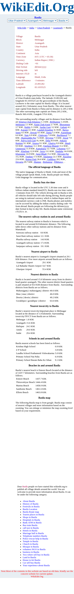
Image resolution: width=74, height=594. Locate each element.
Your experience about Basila (36, 565)
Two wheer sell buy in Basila (36, 554)
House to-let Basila (31, 560)
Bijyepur (50, 138)
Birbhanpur (55, 122)
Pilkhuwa (58, 162)
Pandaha (59, 151)
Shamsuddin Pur (28, 138)
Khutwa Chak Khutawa (29, 122)
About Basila (29, 501)
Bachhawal (62, 135)
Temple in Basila (30, 541)
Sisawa (35, 143)
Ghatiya (52, 143)
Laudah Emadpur (45, 130)
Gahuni (63, 127)
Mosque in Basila (31, 546)
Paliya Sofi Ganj (28, 140)
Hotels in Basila (30, 530)
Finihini (29, 156)
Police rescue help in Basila (35, 538)
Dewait (33, 132)
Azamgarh (58, 28)
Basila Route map (31, 512)
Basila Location (30, 509)
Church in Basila (30, 544)
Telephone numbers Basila (35, 536)
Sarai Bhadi (41, 154)
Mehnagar (20, 124)
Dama (49, 132)
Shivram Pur (63, 154)
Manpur (37, 162)
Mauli (68, 143)
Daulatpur (47, 156)
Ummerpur (21, 148)
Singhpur (28, 146)
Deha (48, 140)
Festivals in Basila (31, 506)
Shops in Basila (30, 517)
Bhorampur (65, 124)
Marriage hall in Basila (33, 533)
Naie (26, 135)
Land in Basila (29, 557)
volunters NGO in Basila (34, 549)
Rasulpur (67, 156)
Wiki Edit (21, 28)
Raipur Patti (31, 159)
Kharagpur (20, 154)
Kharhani (25, 151)
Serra (42, 151)
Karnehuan (66, 132)
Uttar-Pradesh (43, 28)
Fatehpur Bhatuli (51, 146)
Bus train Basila (30, 525)
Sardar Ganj (45, 127)
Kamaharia (41, 148)
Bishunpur (47, 162)
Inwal (65, 138)
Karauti (24, 130)
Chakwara (42, 135)
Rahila (27, 127)
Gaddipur (51, 159)
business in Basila (31, 552)
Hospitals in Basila (31, 520)
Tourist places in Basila (33, 514)
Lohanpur (61, 148)
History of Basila (30, 504)
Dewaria (19, 162)
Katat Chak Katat (42, 124)
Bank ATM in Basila (32, 522)
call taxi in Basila (31, 528)
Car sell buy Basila (31, 563)
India (31, 28)
